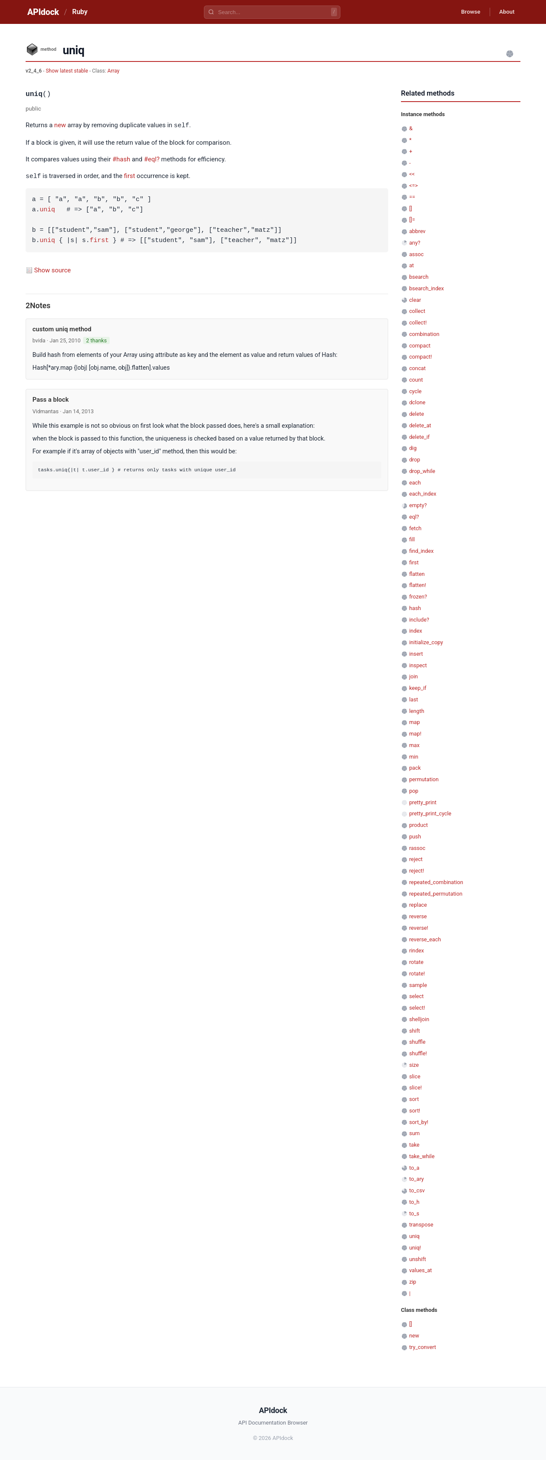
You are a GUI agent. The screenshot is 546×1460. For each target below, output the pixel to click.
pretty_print (422, 802)
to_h (414, 1202)
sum (414, 1133)
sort (414, 1099)
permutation (424, 779)
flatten (416, 574)
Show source (52, 269)
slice (414, 1076)
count (416, 380)
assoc (416, 254)
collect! (418, 322)
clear (415, 300)
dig (412, 448)
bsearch (418, 277)
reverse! (418, 928)
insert (416, 654)
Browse (467, 12)
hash (415, 608)
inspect (418, 665)
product (418, 825)
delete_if (419, 437)
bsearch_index (426, 288)
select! (417, 1007)
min (413, 756)
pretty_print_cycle (430, 813)
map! (415, 733)
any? (414, 242)
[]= (412, 219)
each (415, 482)
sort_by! (418, 1122)
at (411, 265)
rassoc (417, 848)
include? (419, 619)
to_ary (416, 1179)
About (505, 12)
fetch (415, 528)
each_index (422, 494)
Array (113, 71)
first (129, 176)
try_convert (422, 1347)
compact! (420, 356)
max (414, 745)
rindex (416, 950)
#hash (122, 159)
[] (410, 208)
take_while (422, 1156)
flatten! (417, 585)
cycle (415, 391)
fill (412, 539)
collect (417, 311)
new (60, 125)
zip (412, 1282)
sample (418, 985)
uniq (47, 209)
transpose (421, 1224)
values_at (420, 1270)
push (415, 836)
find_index (421, 551)
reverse (418, 916)
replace (418, 905)
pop (413, 791)
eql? (414, 517)
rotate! (417, 973)
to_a (414, 1168)
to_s (414, 1213)
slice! (415, 1087)
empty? (418, 505)
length (416, 711)
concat (417, 368)
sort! (414, 1110)
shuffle (417, 1042)
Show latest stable (67, 71)
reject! (416, 870)
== (412, 197)
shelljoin (419, 1019)
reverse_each (425, 939)
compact (419, 345)
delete (416, 414)
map (414, 722)
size (414, 1065)
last (413, 699)
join (413, 676)
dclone (417, 402)
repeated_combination (436, 882)
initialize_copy (426, 642)
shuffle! (418, 1053)
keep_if (417, 688)
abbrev (417, 231)
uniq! (415, 1247)
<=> (413, 185)
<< (412, 174)
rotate (416, 962)
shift (414, 1031)
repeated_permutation (435, 894)
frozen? (418, 596)
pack (415, 768)
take (414, 1145)
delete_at (420, 425)
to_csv (417, 1190)
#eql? (152, 159)
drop (414, 459)
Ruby (79, 12)
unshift (417, 1259)
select (416, 996)
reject (416, 859)
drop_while (422, 471)
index (415, 631)
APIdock (43, 12)
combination (424, 334)
